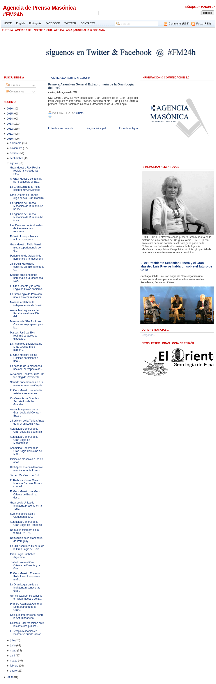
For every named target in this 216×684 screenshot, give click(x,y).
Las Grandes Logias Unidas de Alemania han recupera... (26, 228)
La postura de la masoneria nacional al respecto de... (26, 368)
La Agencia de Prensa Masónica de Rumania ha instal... (26, 217)
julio (13, 640)
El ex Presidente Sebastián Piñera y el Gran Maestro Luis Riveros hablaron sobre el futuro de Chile (176, 266)
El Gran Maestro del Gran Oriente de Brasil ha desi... (25, 494)
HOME (8, 23)
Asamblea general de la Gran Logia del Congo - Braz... (25, 412)
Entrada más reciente (60, 128)
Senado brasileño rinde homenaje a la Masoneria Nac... (26, 278)
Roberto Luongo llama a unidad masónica (24, 238)
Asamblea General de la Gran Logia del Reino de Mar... (26, 451)
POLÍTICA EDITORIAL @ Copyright (70, 77)
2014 (10, 118)
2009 (10, 677)
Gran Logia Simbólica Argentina (22, 556)
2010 (10, 138)
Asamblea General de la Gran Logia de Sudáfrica (26, 430)
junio (13, 645)
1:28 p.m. (79, 113)
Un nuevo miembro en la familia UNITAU (24, 531)
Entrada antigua (128, 128)
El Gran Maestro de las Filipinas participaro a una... (24, 358)
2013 (10, 123)
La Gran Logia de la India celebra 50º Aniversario (25, 188)
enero (14, 670)
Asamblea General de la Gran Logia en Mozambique (24, 439)
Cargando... (149, 335)
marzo (14, 660)
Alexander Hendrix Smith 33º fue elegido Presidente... (27, 376)
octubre (14, 153)
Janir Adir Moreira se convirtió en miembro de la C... (27, 266)
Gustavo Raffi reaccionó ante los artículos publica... (27, 625)
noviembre (16, 148)
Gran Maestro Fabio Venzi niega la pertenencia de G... (25, 247)
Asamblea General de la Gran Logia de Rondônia (26, 523)
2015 (10, 113)
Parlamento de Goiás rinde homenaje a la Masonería (26, 257)
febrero (14, 665)
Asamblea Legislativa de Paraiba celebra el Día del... (24, 313)
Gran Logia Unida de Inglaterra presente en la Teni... (26, 505)
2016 (10, 108)
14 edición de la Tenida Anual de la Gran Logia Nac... (27, 422)
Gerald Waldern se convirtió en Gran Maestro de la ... (26, 597)
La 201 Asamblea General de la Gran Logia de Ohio (27, 548)
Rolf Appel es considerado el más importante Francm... (26, 469)
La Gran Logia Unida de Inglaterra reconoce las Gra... (25, 587)
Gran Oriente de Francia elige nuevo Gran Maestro (27, 196)
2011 (10, 133)
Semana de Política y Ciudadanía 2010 (22, 515)
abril (13, 655)
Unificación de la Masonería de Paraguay (26, 539)
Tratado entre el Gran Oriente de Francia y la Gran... (25, 565)
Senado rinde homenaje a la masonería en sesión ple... (27, 384)
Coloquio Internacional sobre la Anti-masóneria (27, 616)
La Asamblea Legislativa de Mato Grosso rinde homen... (26, 346)
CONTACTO (87, 23)
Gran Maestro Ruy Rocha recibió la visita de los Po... (25, 170)
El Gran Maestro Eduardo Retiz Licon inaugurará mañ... (25, 576)
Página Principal (96, 128)
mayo (13, 650)
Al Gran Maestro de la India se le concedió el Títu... (26, 180)
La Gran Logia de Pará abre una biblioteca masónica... (27, 296)
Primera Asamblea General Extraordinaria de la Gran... (26, 606)
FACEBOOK (53, 23)
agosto (14, 163)
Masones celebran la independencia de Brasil (25, 304)
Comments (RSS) (179, 23)
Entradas (13, 85)
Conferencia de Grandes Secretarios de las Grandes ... (24, 401)
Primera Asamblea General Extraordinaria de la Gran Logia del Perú (91, 86)
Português (35, 23)
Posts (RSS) (203, 23)
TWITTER (70, 23)
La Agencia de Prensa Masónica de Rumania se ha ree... (26, 206)
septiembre (17, 158)
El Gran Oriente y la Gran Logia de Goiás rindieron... (27, 288)
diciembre (16, 143)
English (20, 23)
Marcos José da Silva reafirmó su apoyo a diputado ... (23, 335)
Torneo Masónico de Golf (24, 475)
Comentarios (15, 91)
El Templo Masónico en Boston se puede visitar (25, 633)
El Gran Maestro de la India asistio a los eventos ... (26, 392)
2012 (10, 128)
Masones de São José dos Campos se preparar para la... (26, 324)
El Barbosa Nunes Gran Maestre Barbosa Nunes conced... (26, 483)
